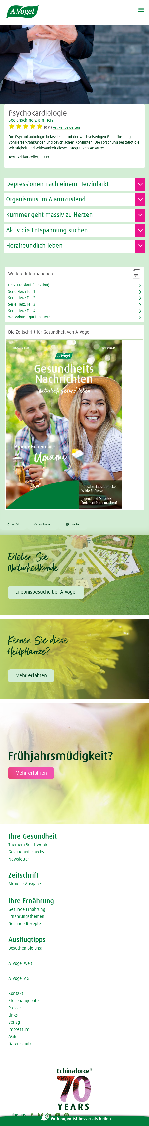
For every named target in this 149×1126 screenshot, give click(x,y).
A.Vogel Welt (20, 963)
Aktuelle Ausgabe (24, 884)
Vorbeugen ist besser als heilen (81, 1119)
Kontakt (15, 993)
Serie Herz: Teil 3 (21, 304)
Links (13, 1015)
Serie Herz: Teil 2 (21, 298)
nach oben (42, 524)
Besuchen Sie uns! (25, 948)
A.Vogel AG (18, 978)
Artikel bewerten (66, 127)
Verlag (14, 1022)
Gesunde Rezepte (24, 924)
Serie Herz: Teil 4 (21, 311)
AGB (12, 1036)
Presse (14, 1008)
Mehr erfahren (31, 675)
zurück (13, 524)
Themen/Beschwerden (29, 845)
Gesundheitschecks (26, 852)
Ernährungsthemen (26, 916)
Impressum (18, 1029)
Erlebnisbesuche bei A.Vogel (46, 592)
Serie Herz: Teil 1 (21, 292)
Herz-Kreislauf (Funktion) (28, 285)
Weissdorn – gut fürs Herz (29, 317)
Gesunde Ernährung (26, 909)
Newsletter (18, 859)
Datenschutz (20, 1044)
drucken (73, 524)
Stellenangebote (23, 1001)
